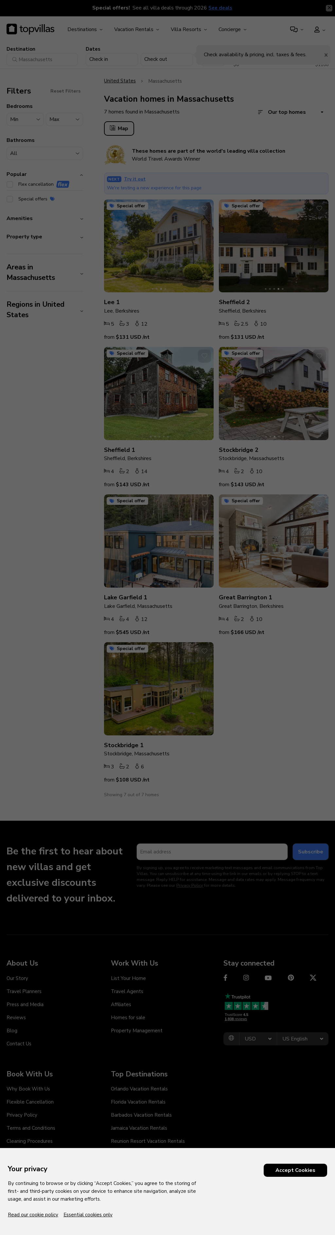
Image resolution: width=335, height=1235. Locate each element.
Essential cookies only (88, 1214)
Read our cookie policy (33, 1214)
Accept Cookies (295, 1170)
